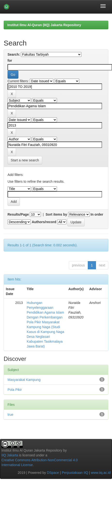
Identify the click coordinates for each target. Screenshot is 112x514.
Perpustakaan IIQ (75, 473)
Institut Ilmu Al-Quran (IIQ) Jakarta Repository (44, 25)
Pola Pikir (15, 390)
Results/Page (18, 214)
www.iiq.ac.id (101, 473)
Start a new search (25, 160)
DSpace (53, 473)
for (10, 60)
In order (97, 214)
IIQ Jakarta (9, 455)
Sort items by (56, 214)
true (10, 414)
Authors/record (44, 222)
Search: (14, 54)
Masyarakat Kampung (24, 380)
